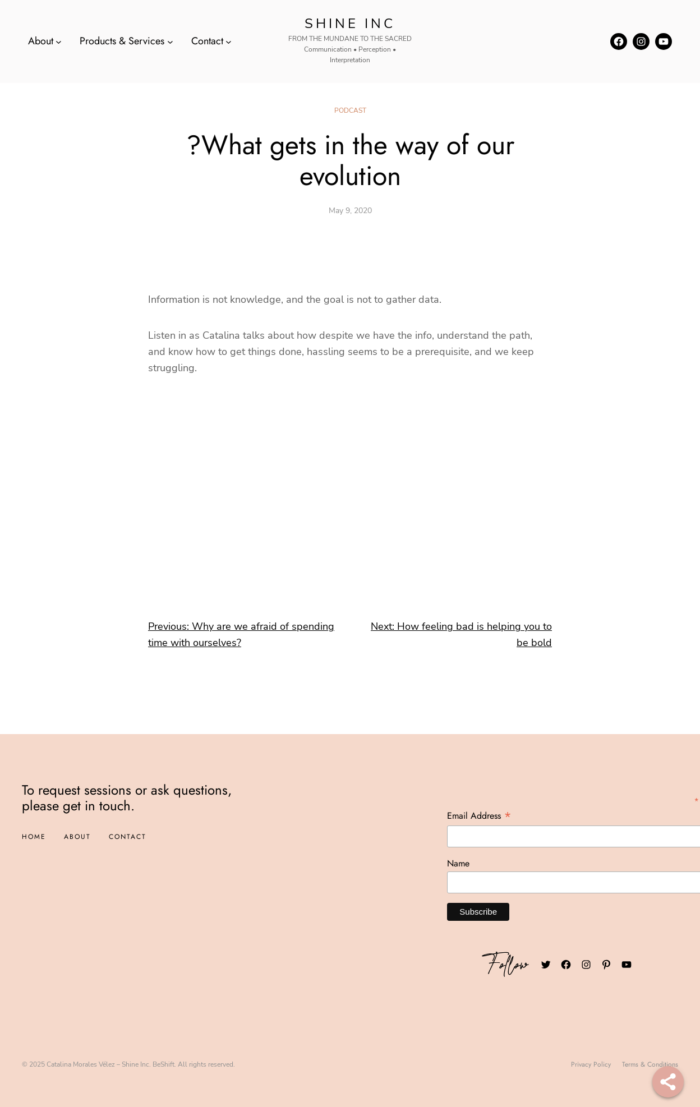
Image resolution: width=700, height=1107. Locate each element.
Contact (207, 41)
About (40, 41)
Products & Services (122, 41)
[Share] (668, 1081)
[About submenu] (59, 41)
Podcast (350, 110)
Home (34, 837)
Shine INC (350, 24)
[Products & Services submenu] (170, 41)
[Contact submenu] (228, 41)
